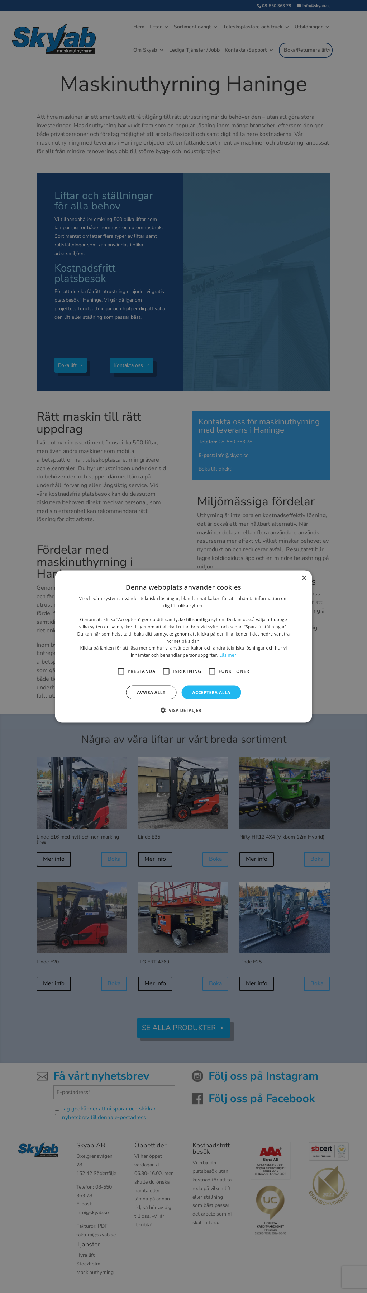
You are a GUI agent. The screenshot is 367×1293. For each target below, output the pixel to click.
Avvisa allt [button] (151, 692)
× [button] (303, 578)
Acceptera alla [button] (211, 692)
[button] (183, 710)
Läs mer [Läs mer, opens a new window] (227, 655)
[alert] (183, 646)
